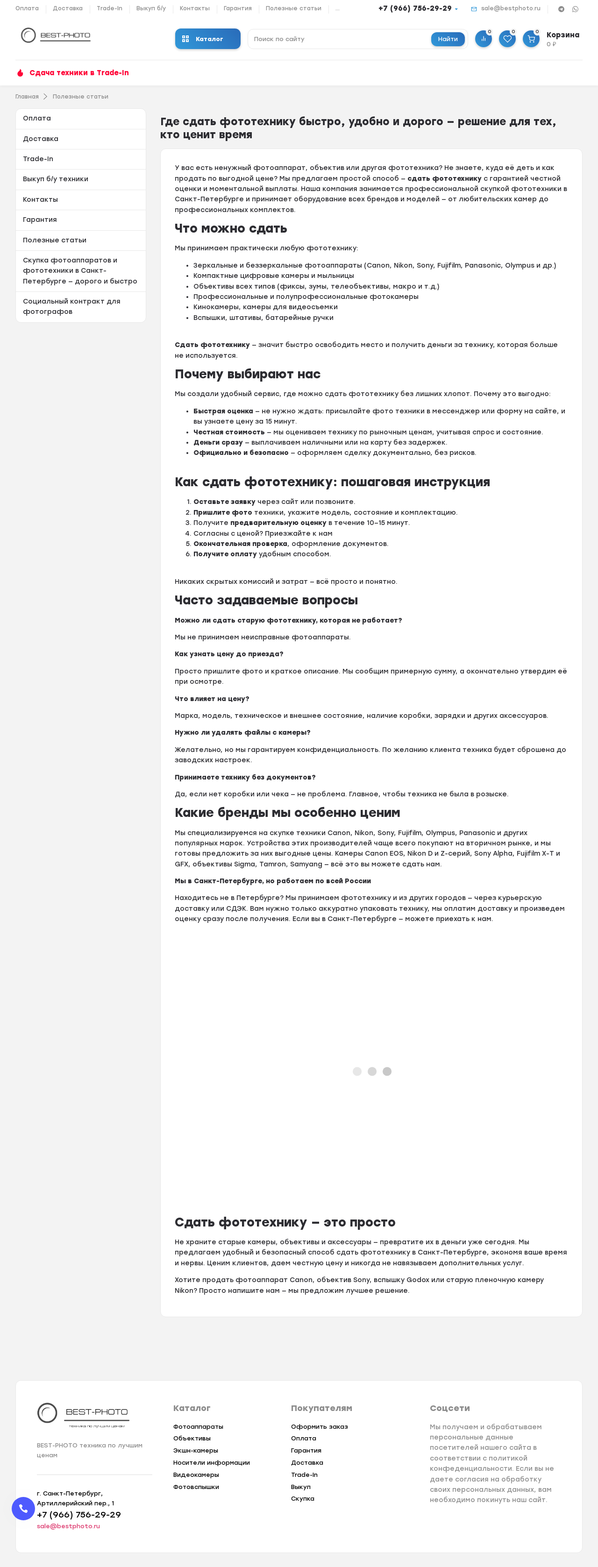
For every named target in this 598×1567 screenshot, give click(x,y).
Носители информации (211, 1462)
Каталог (202, 39)
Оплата (27, 8)
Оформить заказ (319, 1426)
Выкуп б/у (151, 8)
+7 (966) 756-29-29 (415, 8)
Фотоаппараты (198, 1426)
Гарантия (238, 8)
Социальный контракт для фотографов (72, 307)
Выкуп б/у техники (55, 179)
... (337, 8)
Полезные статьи (293, 8)
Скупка (302, 1498)
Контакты (195, 8)
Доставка (68, 8)
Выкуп (301, 1486)
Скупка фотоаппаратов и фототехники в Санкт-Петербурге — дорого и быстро (80, 270)
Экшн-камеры (195, 1450)
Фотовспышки (196, 1486)
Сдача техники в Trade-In (79, 73)
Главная (27, 96)
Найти (448, 39)
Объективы (192, 1438)
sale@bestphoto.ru (511, 8)
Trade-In (109, 8)
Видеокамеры (196, 1474)
